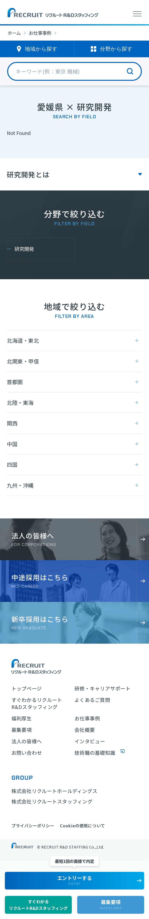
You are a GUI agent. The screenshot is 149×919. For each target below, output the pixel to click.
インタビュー (89, 741)
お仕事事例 (40, 33)
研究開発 (24, 248)
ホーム (14, 33)
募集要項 (21, 729)
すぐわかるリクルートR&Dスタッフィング (36, 703)
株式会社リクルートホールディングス (54, 790)
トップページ (26, 688)
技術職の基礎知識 (94, 752)
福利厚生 (21, 718)
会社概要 (84, 729)
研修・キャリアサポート (102, 688)
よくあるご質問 (92, 699)
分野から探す (116, 49)
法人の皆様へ (26, 741)
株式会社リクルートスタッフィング (52, 801)
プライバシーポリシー (32, 825)
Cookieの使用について (82, 825)
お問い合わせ (26, 752)
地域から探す (41, 49)
